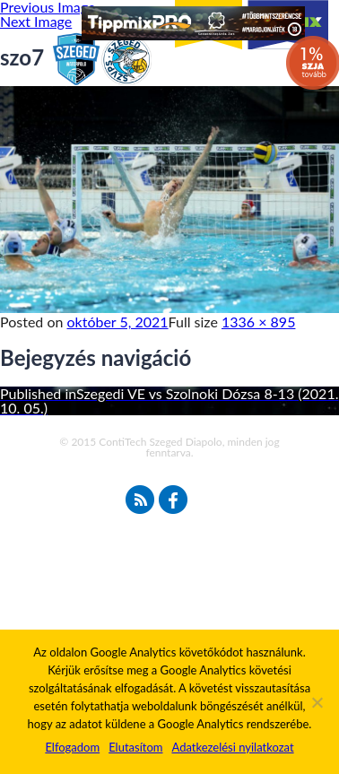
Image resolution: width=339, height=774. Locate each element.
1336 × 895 (258, 321)
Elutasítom (135, 747)
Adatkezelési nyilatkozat (232, 747)
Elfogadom (72, 747)
